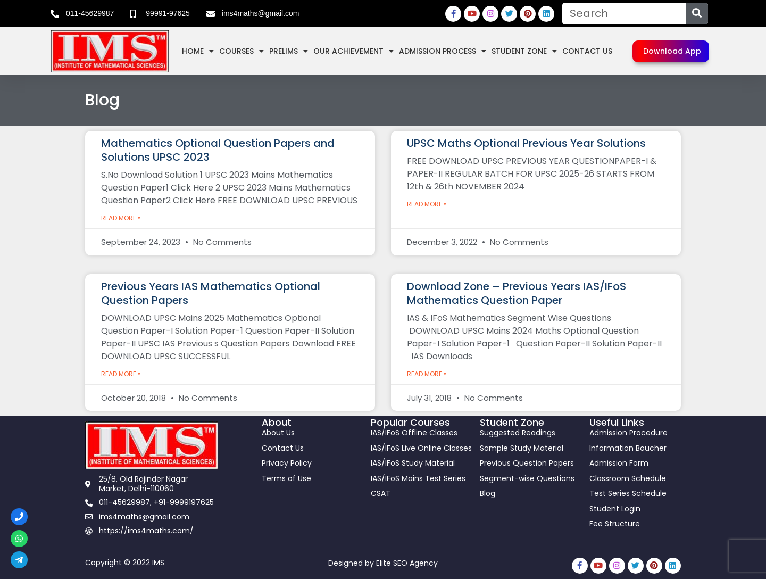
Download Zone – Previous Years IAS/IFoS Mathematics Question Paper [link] (516, 293)
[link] (82, 14)
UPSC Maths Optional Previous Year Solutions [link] (526, 143)
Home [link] (198, 51)
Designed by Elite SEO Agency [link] (383, 563)
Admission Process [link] (442, 51)
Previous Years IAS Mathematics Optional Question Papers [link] (210, 293)
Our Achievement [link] (353, 51)
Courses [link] (241, 51)
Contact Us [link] (587, 51)
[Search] (697, 13)
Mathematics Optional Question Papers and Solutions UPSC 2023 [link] (218, 150)
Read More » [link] (121, 217)
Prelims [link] (288, 51)
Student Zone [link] (524, 51)
